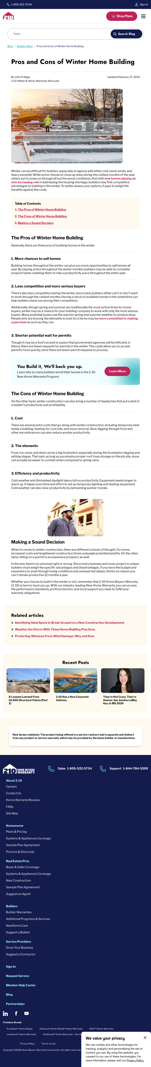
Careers (11, 786)
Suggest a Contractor (21, 954)
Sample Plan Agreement (23, 845)
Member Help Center (21, 985)
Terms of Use (48, 1043)
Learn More (117, 371)
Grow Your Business (19, 947)
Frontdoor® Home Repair (20, 1028)
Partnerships (15, 1004)
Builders (12, 906)
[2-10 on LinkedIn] (5, 1013)
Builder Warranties (19, 912)
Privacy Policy (135, 1060)
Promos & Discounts (20, 852)
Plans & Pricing (16, 831)
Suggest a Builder (18, 932)
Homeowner (15, 825)
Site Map (12, 813)
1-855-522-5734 (21, 4)
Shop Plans (125, 16)
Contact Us (13, 793)
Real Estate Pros (17, 861)
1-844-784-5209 (135, 768)
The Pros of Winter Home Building (42, 209)
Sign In (144, 4)
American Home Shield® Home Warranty (61, 1028)
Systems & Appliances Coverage (28, 838)
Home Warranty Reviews (23, 800)
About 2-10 (14, 780)
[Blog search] (61, 33)
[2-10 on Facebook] (16, 1013)
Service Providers (18, 941)
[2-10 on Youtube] (26, 1013)
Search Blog (126, 34)
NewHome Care (17, 925)
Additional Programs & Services (28, 919)
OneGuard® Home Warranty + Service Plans (66, 1034)
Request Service (17, 976)
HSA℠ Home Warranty (101, 1028)
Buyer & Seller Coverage (22, 867)
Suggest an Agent (18, 894)
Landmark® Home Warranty (21, 1034)
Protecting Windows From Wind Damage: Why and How (54, 636)
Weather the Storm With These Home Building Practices (55, 629)
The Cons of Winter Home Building (42, 216)
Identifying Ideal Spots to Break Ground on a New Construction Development (69, 622)
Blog (9, 994)
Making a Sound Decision (36, 223)
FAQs (9, 806)
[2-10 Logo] (9, 18)
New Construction (18, 880)
